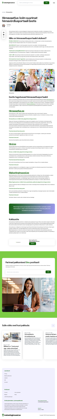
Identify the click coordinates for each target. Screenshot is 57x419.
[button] (54, 3)
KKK (5, 380)
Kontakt (6, 382)
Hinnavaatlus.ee (50, 99)
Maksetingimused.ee (19, 173)
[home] (8, 3)
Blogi (16, 394)
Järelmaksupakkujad (8, 396)
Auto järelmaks (17, 392)
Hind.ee (32, 102)
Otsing (5, 373)
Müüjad (5, 394)
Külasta (32, 243)
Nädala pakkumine (7, 375)
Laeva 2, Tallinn (41, 409)
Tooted (5, 392)
